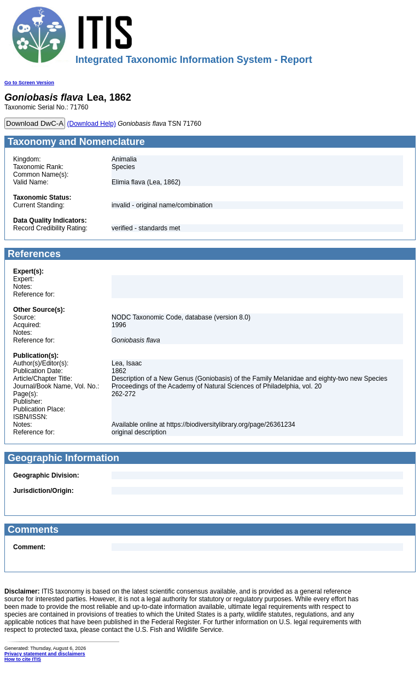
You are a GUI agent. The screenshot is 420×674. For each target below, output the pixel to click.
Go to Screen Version (29, 82)
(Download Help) (91, 123)
